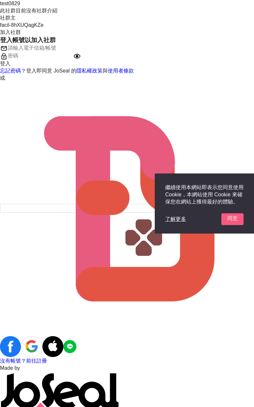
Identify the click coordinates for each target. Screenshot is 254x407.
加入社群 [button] (10, 32)
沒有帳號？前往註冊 (23, 361)
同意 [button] (232, 218)
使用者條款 (121, 70)
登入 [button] (5, 63)
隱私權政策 (89, 70)
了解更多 (175, 219)
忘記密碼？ (13, 70)
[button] (77, 56)
